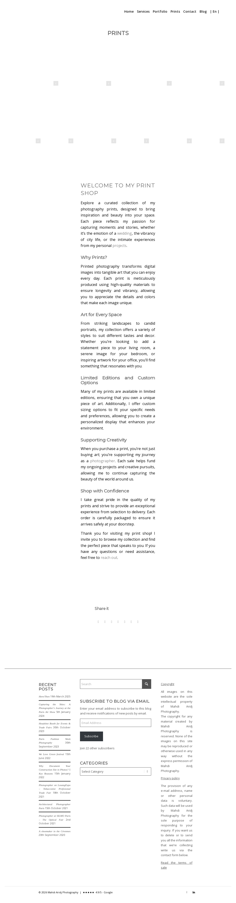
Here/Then (44, 696)
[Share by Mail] (138, 622)
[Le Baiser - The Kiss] (87, 70)
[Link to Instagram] (186, 892)
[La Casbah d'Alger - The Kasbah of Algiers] (201, 70)
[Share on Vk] (124, 622)
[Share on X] (105, 622)
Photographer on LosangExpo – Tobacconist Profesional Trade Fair (54, 789)
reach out (109, 557)
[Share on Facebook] (98, 622)
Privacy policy (170, 778)
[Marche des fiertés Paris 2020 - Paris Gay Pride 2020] (134, 121)
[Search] (224, 11)
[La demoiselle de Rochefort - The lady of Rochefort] (148, 70)
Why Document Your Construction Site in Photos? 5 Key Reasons (54, 770)
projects (119, 245)
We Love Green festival (51, 754)
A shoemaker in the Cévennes (54, 831)
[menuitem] (129, 11)
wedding (124, 233)
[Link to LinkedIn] (193, 892)
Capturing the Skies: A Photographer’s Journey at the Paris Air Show (54, 708)
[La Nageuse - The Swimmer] (26, 121)
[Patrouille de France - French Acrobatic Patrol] (101, 121)
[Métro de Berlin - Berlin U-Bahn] (35, 70)
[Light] (177, 121)
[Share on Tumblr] (118, 622)
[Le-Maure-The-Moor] (209, 121)
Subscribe (91, 736)
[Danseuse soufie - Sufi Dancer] (58, 121)
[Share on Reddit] (131, 622)
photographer (102, 460)
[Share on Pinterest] (111, 622)
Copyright (167, 684)
